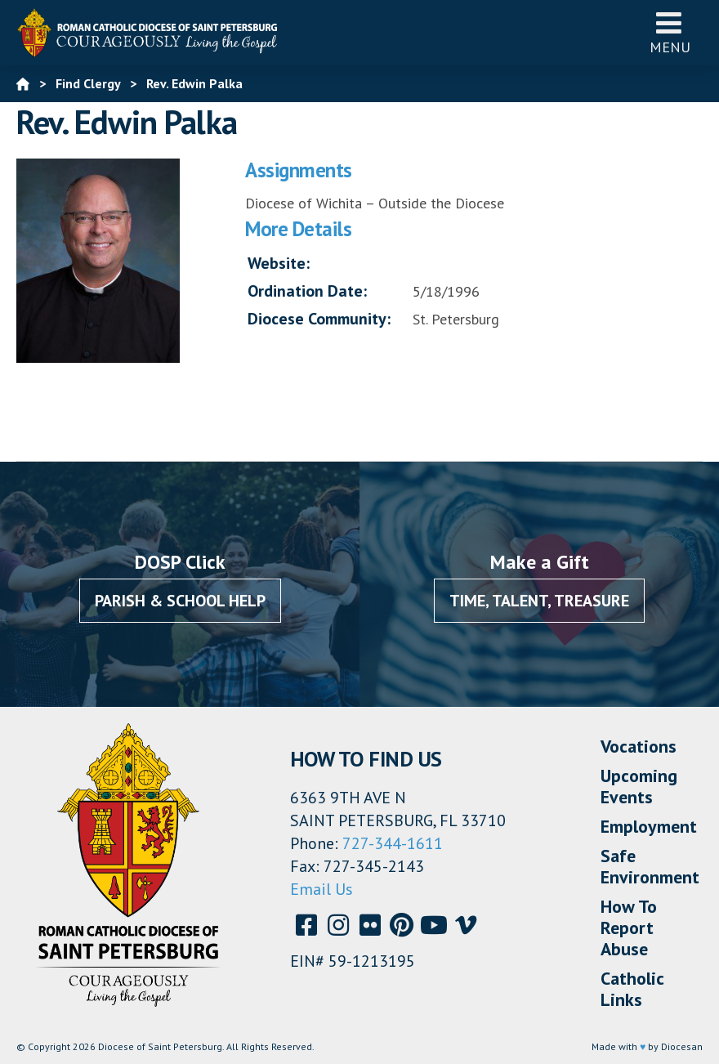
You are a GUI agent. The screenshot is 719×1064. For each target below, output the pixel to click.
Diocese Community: (319, 318)
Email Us (321, 889)
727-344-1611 (392, 843)
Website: (279, 263)
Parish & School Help (180, 600)
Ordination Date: (307, 291)
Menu (670, 32)
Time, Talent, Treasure (539, 600)
